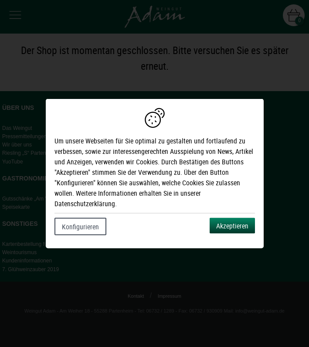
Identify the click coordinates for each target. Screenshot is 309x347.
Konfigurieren (80, 226)
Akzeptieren (232, 226)
